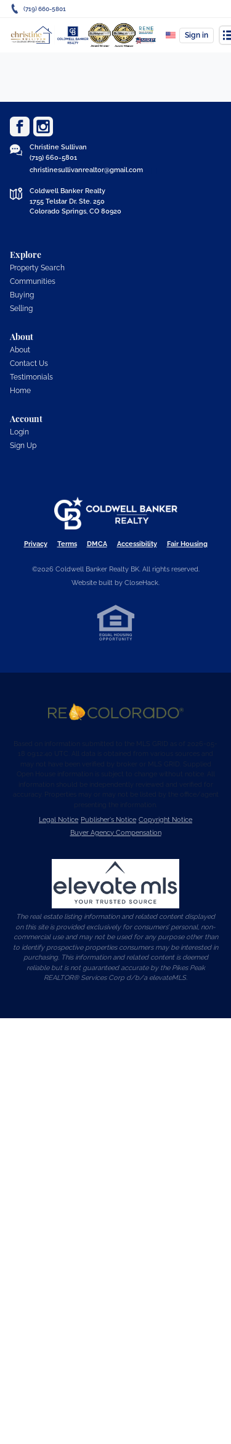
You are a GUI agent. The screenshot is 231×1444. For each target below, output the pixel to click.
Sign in (196, 35)
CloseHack (141, 583)
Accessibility (137, 544)
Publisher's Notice (108, 820)
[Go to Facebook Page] (20, 126)
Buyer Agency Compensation (115, 833)
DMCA (97, 544)
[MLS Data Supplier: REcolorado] (115, 712)
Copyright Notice (165, 820)
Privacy (35, 544)
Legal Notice (58, 820)
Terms (67, 544)
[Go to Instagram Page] (43, 126)
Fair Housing (187, 544)
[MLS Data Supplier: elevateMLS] (115, 884)
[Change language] (170, 35)
